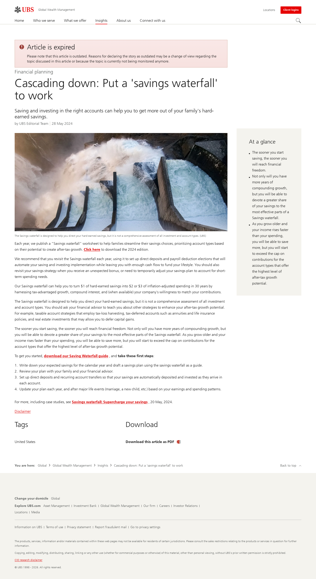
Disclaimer (23, 411)
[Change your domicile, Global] (55, 498)
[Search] (298, 21)
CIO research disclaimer (28, 560)
